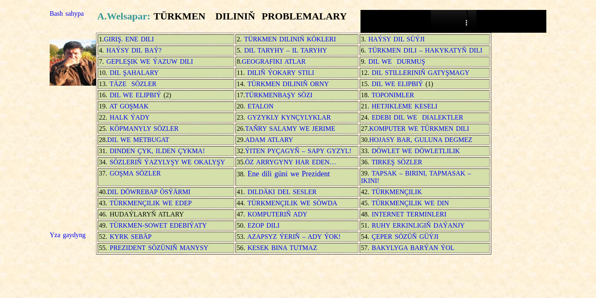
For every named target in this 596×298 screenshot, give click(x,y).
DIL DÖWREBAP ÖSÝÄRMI (148, 191)
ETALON (259, 106)
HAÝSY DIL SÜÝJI (395, 39)
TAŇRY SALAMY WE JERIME (290, 128)
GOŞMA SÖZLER (135, 173)
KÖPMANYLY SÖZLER (144, 128)
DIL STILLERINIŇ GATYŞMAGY (419, 72)
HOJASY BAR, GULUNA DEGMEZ (420, 139)
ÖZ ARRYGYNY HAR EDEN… (290, 162)
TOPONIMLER (393, 95)
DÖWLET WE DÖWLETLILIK (414, 150)
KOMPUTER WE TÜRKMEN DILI (419, 128)
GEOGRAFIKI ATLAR (273, 61)
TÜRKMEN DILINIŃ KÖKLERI (289, 39)
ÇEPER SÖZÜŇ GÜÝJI (403, 236)
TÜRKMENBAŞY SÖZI (278, 95)
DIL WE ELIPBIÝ (398, 83)
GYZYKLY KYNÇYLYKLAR (289, 117)
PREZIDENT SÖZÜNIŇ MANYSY (159, 247)
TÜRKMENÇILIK (395, 191)
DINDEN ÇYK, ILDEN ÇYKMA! (156, 150)
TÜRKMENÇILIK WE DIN (409, 203)
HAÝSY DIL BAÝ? (132, 50)
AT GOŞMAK (129, 106)
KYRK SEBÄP (130, 236)
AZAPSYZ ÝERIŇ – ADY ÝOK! (294, 236)
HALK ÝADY (130, 117)
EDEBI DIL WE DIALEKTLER (416, 117)
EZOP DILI (263, 225)
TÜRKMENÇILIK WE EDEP (151, 203)
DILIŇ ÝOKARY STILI (281, 72)
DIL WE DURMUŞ (396, 61)
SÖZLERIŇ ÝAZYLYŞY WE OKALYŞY (167, 162)
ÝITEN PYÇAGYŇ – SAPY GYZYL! (299, 150)
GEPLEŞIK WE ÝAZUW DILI (148, 61)
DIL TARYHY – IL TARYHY (285, 50)
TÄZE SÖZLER (131, 83)
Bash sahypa (67, 13)
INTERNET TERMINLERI (409, 214)
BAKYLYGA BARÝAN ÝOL (411, 247)
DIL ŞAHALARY (134, 72)
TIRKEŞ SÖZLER (395, 162)
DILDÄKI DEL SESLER (282, 191)
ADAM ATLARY (269, 139)
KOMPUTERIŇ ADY (278, 214)
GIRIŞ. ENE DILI (129, 39)
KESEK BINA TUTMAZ (282, 247)
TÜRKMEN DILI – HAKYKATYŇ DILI (425, 50)
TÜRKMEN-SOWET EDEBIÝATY (157, 225)
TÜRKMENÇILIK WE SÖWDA (292, 203)
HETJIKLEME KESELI (404, 106)
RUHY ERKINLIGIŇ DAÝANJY (417, 225)
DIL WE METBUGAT (138, 139)
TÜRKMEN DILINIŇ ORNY (287, 83)
